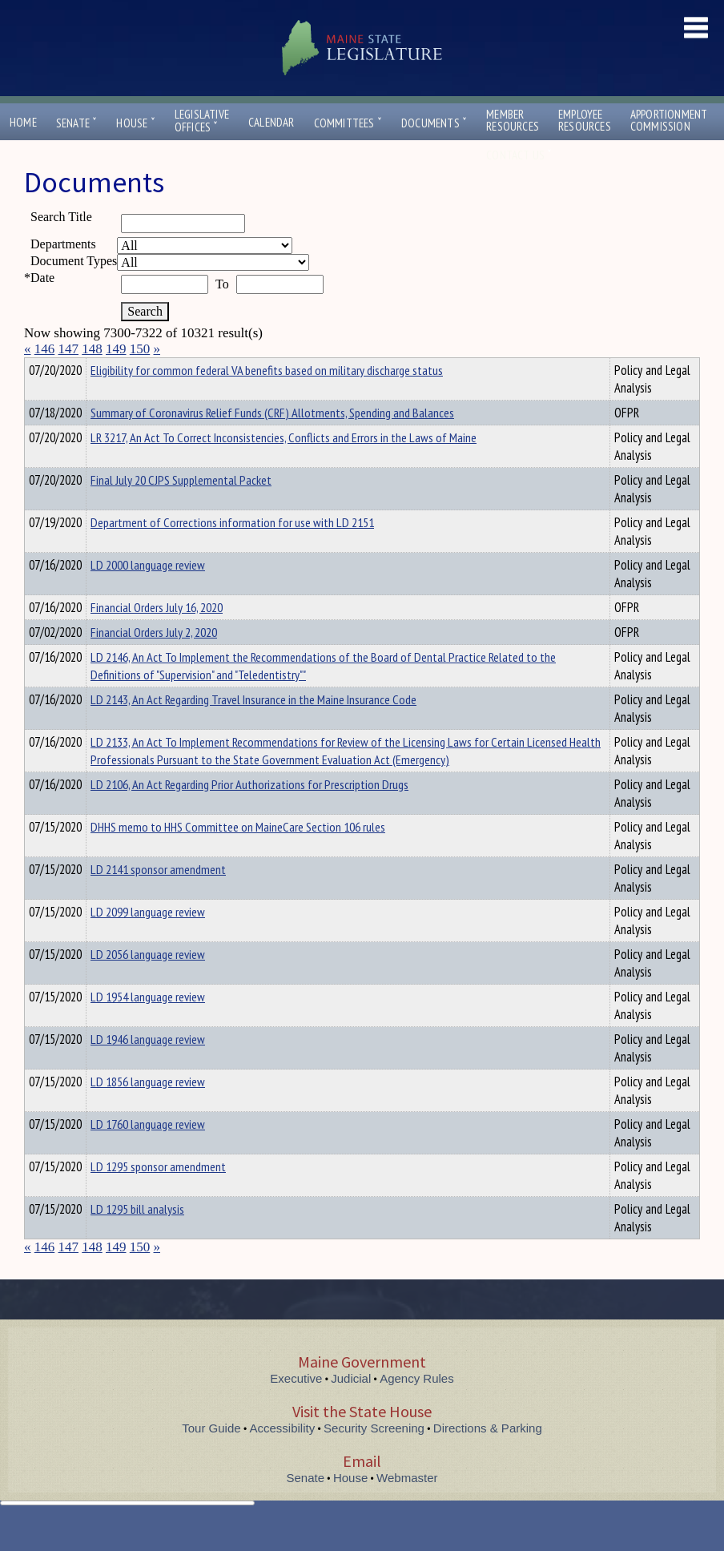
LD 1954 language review (147, 1025)
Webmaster (406, 1506)
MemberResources (512, 120)
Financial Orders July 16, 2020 (156, 636)
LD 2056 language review (147, 983)
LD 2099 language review (147, 940)
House (135, 123)
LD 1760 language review (147, 1153)
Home (23, 122)
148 (92, 349)
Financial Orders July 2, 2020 (153, 661)
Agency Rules (417, 1407)
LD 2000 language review (147, 593)
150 (140, 349)
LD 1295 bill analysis (137, 1238)
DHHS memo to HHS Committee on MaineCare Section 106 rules (237, 855)
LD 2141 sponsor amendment (158, 898)
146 (44, 349)
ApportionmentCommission (669, 120)
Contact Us (519, 155)
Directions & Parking (487, 1457)
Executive (296, 1407)
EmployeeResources (584, 120)
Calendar (271, 122)
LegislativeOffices (202, 121)
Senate (77, 123)
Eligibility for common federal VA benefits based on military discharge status (266, 399)
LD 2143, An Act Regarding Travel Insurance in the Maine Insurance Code (253, 728)
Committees (348, 123)
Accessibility (283, 1457)
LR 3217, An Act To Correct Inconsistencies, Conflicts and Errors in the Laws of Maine (283, 466)
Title (37, 368)
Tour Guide (211, 1457)
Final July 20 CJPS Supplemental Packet (181, 509)
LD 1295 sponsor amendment (158, 1195)
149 (116, 349)
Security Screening (374, 1457)
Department (115, 368)
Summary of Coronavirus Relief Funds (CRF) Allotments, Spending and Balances (272, 441)
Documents (434, 123)
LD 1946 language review (147, 1068)
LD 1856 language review (147, 1110)
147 (68, 349)
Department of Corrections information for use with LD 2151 (232, 551)
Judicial (351, 1407)
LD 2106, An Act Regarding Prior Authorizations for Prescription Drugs (249, 813)
